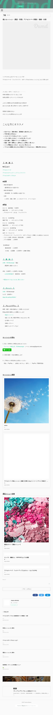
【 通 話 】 (8, 259)
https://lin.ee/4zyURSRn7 (9, 297)
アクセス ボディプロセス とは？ (10, 646)
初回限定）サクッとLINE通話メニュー (12, 671)
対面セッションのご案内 (8, 634)
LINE (4, 262)
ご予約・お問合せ (26, 595)
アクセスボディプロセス (9, 175)
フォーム (6, 346)
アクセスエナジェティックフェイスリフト (14, 172)
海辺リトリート (9, 315)
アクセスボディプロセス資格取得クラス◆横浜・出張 (15, 622)
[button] (2, 10)
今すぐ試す (21, 6)
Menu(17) (4, 585)
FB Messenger (10, 262)
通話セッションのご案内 (8, 659)
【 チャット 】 (9, 288)
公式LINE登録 (9, 274)
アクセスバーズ (7, 170)
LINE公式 (12, 346)
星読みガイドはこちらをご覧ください (14, 279)
